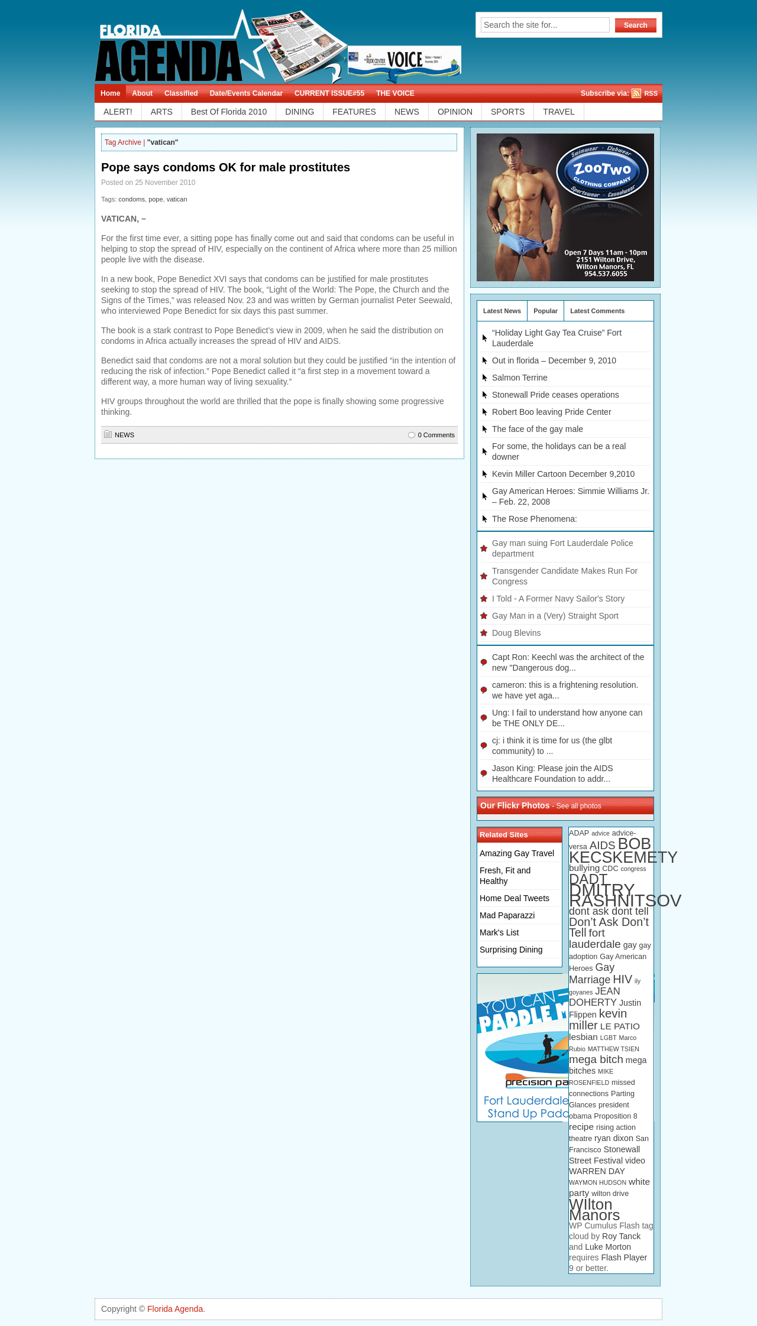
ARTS (162, 111)
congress (633, 868)
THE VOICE (395, 93)
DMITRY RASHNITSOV (625, 895)
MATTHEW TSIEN (613, 1048)
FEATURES (354, 111)
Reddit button (744, 95)
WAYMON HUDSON (597, 1182)
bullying (584, 868)
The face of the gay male (537, 429)
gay (630, 945)
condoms (131, 199)
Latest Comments (597, 310)
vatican (177, 199)
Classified (181, 93)
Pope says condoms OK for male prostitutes (225, 167)
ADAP (579, 833)
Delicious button (744, 157)
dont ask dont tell (609, 911)
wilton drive (610, 1194)
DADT (588, 879)
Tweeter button (744, 33)
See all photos (579, 806)
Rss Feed (744, 12)
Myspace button (744, 115)
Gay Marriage (591, 973)
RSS (651, 93)
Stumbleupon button (744, 198)
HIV (622, 979)
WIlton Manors (594, 1209)
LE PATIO (620, 1026)
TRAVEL (558, 111)
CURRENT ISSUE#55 (329, 93)
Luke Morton (608, 1247)
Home (110, 93)
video (635, 1160)
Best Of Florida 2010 (229, 111)
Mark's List (499, 932)
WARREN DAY (597, 1171)
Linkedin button (744, 136)
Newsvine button (744, 219)
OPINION (455, 111)
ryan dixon (613, 1138)
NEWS (406, 111)
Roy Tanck (621, 1236)
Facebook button (744, 53)
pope (155, 199)
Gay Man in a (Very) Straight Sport (555, 615)
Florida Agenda (175, 1309)
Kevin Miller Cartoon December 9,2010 (563, 474)
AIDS (603, 845)
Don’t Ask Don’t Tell (609, 927)
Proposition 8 (615, 1116)
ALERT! (117, 111)
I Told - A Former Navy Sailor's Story (558, 598)
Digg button (744, 177)
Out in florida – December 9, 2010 (554, 360)
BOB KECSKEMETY (623, 850)
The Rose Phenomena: (534, 519)
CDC (610, 868)
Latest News (502, 310)
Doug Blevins (516, 633)
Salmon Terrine (520, 377)
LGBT (608, 1037)
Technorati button (744, 74)
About (142, 93)
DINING (299, 111)
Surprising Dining (511, 949)
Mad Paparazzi (507, 915)
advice (600, 833)
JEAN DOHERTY (594, 997)
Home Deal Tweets (514, 898)
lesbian (583, 1037)
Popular (545, 310)
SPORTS (508, 111)
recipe (581, 1127)
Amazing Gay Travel (517, 853)
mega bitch (596, 1059)
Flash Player (624, 1257)
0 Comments (436, 434)
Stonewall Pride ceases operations (555, 394)
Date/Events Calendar (246, 93)
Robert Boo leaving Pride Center (552, 412)
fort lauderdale (595, 938)
